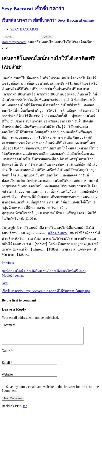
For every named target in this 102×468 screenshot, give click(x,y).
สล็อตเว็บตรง (58, 233)
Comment (8, 325)
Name (6, 354)
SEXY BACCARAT (24, 29)
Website (7, 377)
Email (6, 366)
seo (25, 409)
